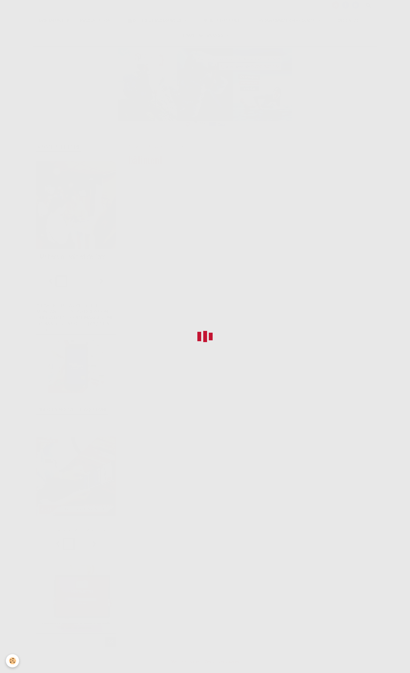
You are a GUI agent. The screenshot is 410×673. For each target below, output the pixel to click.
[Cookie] (12, 660)
